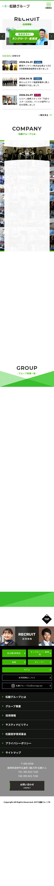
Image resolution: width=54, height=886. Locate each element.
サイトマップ (13, 830)
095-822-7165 (30, 849)
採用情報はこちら (27, 753)
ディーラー (40, 735)
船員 (14, 735)
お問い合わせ (27, 864)
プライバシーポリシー (18, 821)
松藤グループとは (15, 774)
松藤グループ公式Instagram (27, 763)
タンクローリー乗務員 (40, 725)
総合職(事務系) (14, 725)
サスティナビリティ (17, 802)
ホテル (27, 744)
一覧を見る (43, 174)
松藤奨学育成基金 (15, 812)
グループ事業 (13, 784)
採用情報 (10, 793)
